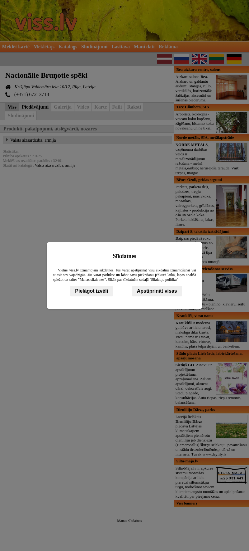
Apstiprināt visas (157, 291)
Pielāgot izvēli (91, 291)
